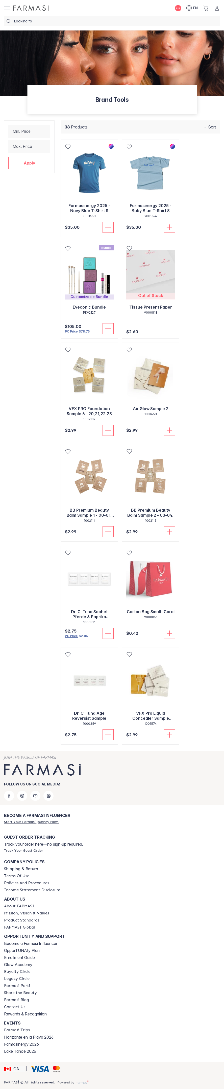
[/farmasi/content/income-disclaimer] (32, 890)
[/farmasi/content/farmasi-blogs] (16, 999)
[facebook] (9, 796)
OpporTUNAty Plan (22, 950)
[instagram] (22, 796)
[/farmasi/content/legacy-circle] (17, 978)
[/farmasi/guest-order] (23, 850)
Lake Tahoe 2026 (20, 1051)
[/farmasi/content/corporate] (19, 927)
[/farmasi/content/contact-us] (14, 1006)
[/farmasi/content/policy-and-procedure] (26, 882)
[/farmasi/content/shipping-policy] (21, 868)
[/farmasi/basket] (206, 8)
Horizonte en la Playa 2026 (29, 1037)
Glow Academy (18, 964)
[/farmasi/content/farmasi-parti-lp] (17, 985)
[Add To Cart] (108, 227)
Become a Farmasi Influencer (30, 943)
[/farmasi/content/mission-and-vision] (26, 913)
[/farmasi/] (30, 8)
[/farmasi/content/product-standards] (21, 920)
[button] (29, 163)
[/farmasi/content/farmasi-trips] (17, 1030)
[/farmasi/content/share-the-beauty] (20, 992)
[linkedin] (48, 796)
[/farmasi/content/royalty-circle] (17, 971)
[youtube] (35, 796)
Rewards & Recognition (25, 1013)
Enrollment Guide (19, 957)
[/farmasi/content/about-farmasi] (19, 906)
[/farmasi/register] (31, 821)
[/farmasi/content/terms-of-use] (16, 875)
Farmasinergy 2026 (21, 1044)
